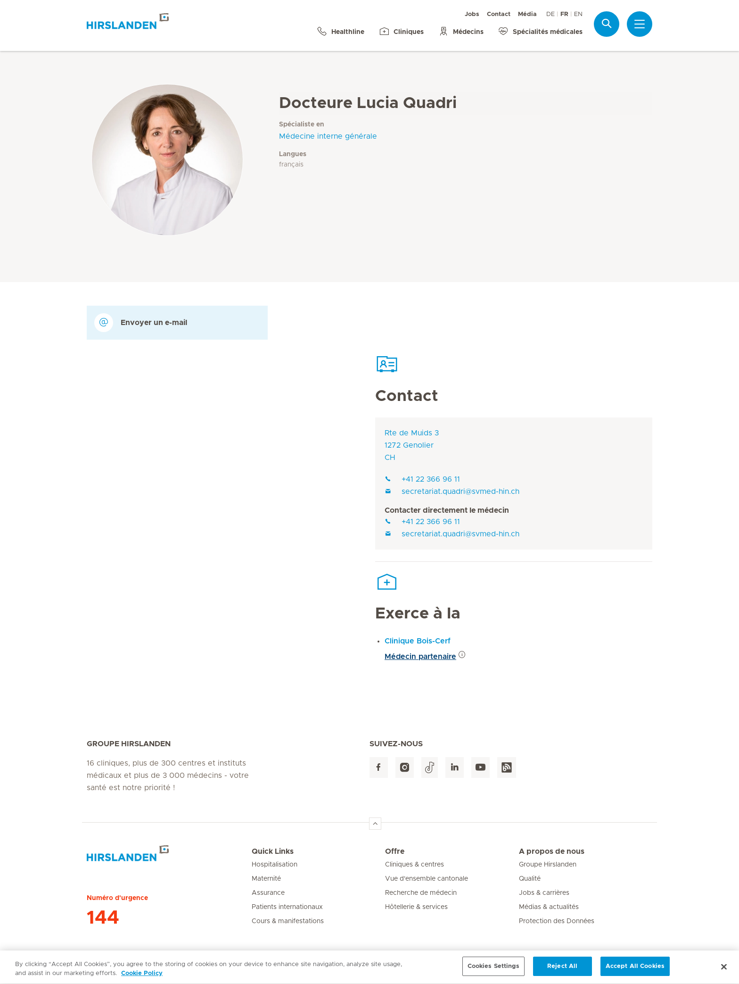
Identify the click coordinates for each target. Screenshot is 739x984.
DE (550, 14)
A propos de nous (551, 851)
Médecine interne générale (328, 136)
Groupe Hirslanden (547, 864)
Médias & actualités (549, 907)
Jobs (472, 14)
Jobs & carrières (544, 893)
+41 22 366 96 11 (422, 479)
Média (527, 14)
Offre (394, 851)
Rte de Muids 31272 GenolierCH (412, 445)
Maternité (266, 879)
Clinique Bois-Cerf (418, 641)
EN (578, 14)
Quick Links (273, 851)
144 (103, 918)
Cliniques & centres (414, 864)
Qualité (530, 879)
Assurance (268, 893)
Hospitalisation (274, 864)
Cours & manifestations (288, 921)
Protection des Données (556, 921)
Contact (498, 14)
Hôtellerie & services (416, 907)
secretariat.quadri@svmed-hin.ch (452, 491)
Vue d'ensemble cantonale (426, 879)
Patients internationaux (287, 907)
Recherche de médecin (421, 893)
